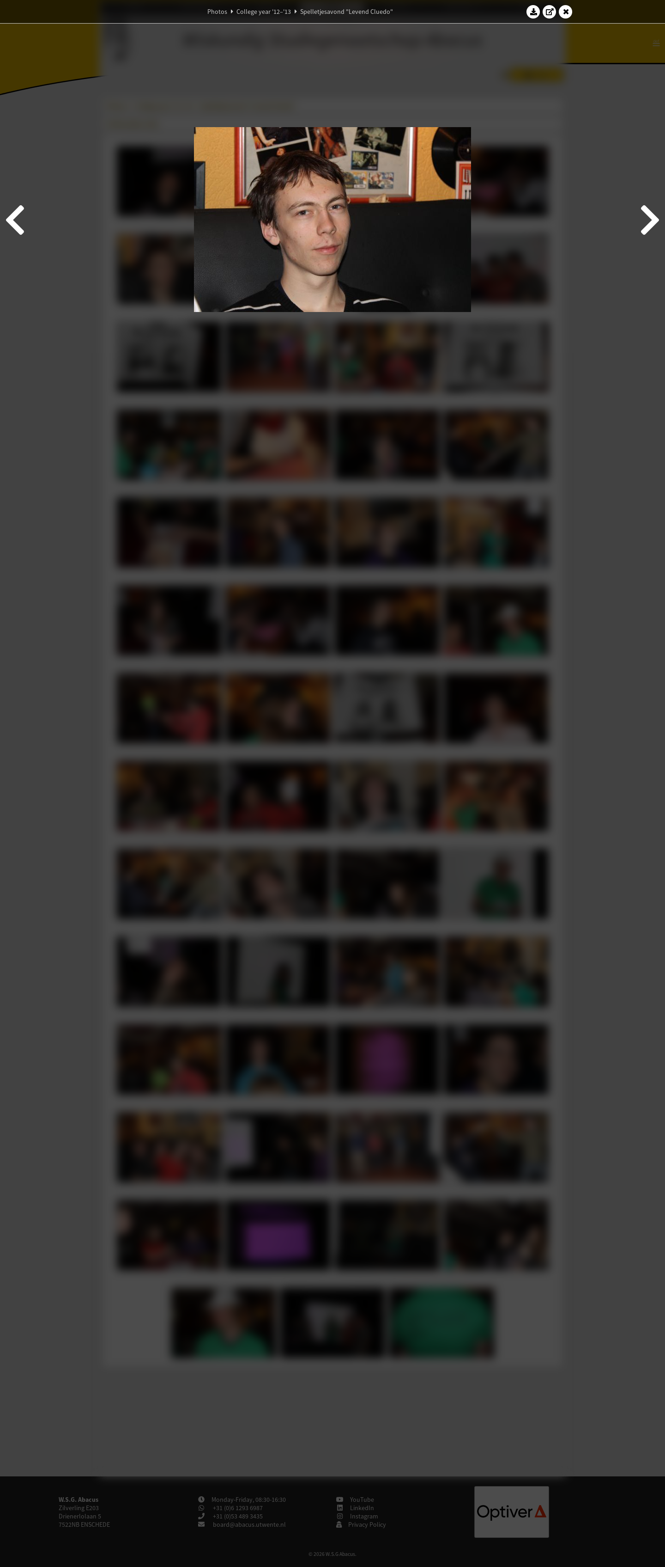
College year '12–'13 (263, 11)
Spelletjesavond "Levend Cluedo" (346, 11)
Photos (217, 11)
